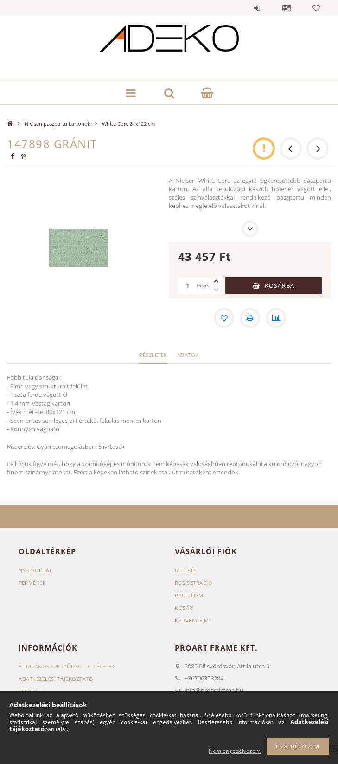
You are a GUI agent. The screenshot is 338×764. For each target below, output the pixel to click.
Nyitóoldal (35, 570)
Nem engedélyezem (235, 751)
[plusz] (216, 281)
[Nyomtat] (250, 318)
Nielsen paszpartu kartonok (57, 123)
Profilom (189, 595)
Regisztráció (193, 582)
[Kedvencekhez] (224, 318)
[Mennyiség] (187, 285)
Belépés (257, 8)
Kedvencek (316, 8)
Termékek (32, 582)
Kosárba (279, 285)
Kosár (184, 607)
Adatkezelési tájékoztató (56, 678)
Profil (286, 8)
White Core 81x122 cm (128, 123)
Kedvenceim (192, 620)
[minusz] (216, 289)
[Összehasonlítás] (276, 318)
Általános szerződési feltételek (67, 666)
